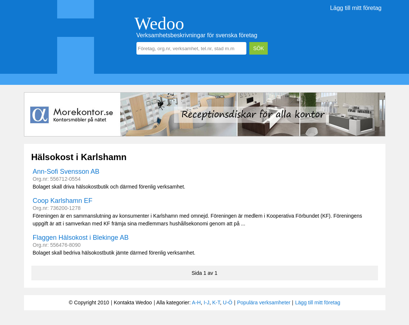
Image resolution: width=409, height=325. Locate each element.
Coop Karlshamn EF (63, 200)
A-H (196, 302)
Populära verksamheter (264, 302)
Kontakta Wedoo (133, 302)
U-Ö (227, 302)
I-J (206, 302)
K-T (216, 302)
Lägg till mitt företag (356, 8)
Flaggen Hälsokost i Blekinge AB (81, 237)
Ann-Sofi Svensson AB (66, 171)
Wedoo (159, 23)
